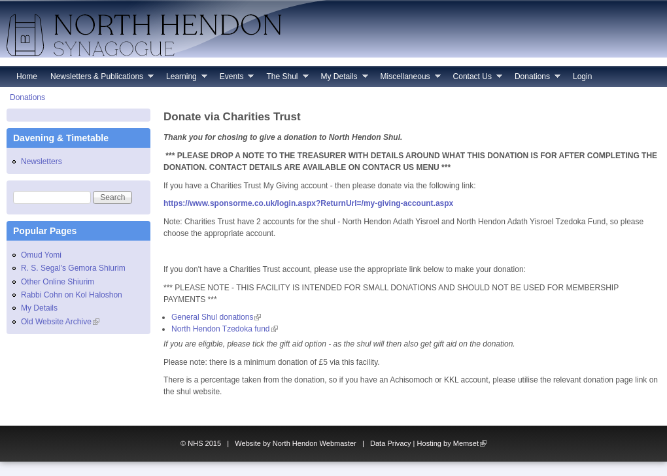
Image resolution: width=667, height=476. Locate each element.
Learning (183, 79)
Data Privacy (390, 443)
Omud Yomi (41, 255)
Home (26, 76)
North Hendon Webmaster (314, 443)
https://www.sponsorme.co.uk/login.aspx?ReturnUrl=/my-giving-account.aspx (308, 203)
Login (582, 76)
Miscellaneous (407, 79)
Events (233, 79)
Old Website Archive (60, 321)
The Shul (284, 79)
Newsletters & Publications (99, 79)
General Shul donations (216, 317)
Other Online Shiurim (57, 281)
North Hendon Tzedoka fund (224, 328)
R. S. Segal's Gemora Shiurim (73, 268)
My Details (341, 79)
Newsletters (41, 161)
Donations (534, 79)
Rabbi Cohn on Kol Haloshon (71, 294)
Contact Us (474, 79)
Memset (470, 443)
